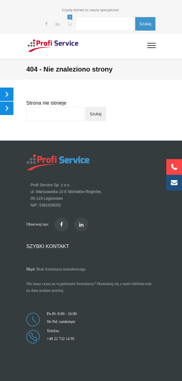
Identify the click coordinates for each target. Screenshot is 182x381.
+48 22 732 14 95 (60, 339)
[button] (174, 182)
